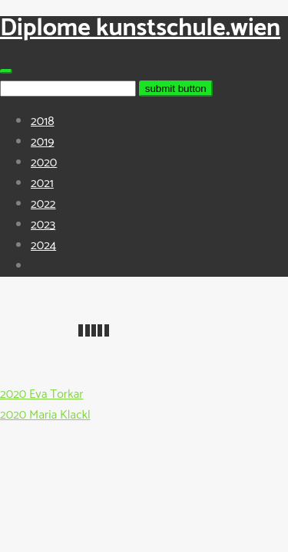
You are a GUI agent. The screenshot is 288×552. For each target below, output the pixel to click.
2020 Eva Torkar (41, 394)
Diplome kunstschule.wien (140, 28)
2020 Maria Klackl (45, 415)
